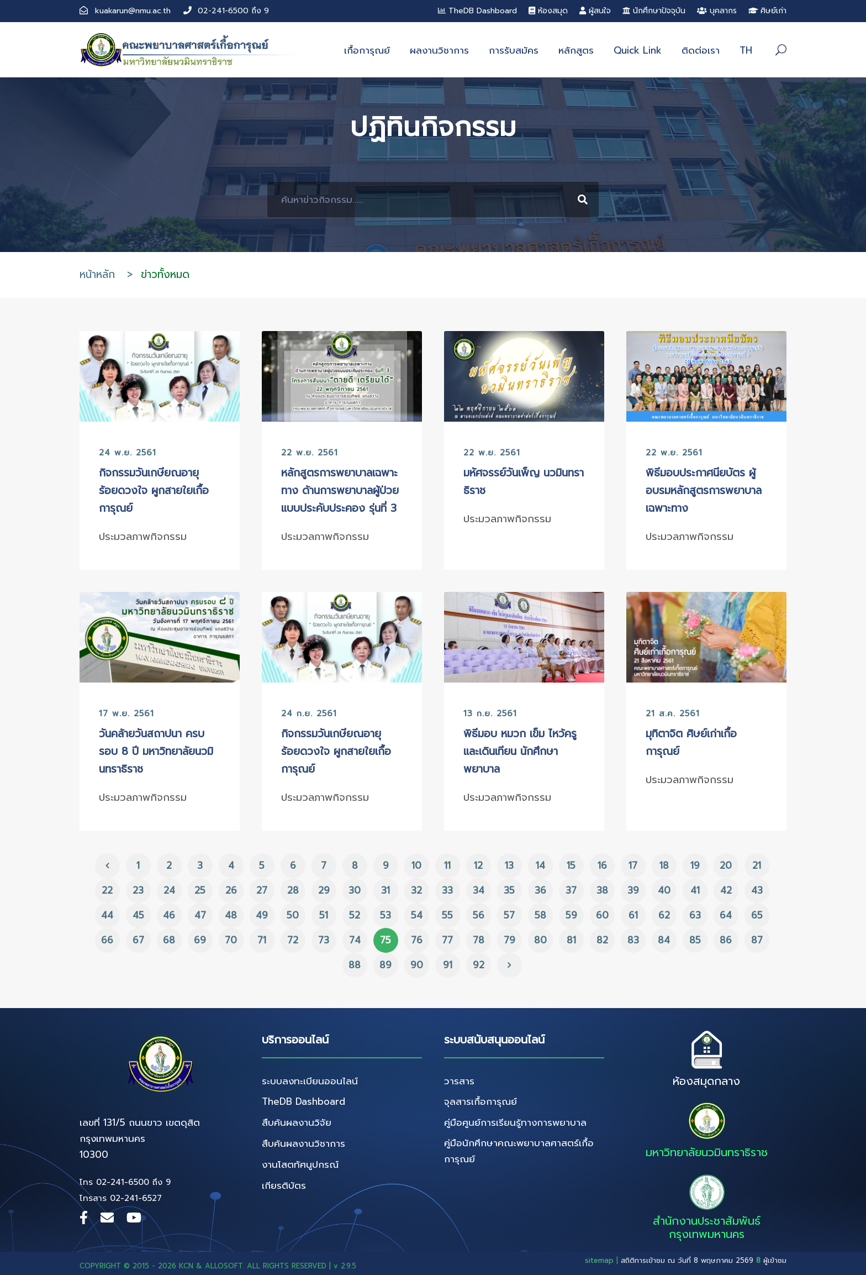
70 (231, 940)
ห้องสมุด (548, 11)
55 (447, 915)
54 (417, 915)
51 (323, 915)
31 (385, 890)
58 (540, 915)
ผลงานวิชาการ (439, 50)
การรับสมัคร (513, 50)
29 (324, 890)
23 (138, 890)
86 (726, 940)
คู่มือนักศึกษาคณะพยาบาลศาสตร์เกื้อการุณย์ (519, 1151)
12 (478, 865)
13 (509, 865)
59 (571, 915)
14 (540, 865)
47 (200, 915)
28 (293, 890)
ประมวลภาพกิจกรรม (143, 536)
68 (169, 940)
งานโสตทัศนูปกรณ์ (300, 1164)
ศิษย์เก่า (767, 11)
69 (200, 940)
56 (478, 915)
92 (478, 965)
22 (107, 890)
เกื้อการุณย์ (367, 50)
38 (602, 890)
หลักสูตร (576, 50)
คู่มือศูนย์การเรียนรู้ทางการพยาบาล (515, 1122)
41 (695, 890)
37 (571, 890)
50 (293, 915)
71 (261, 940)
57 (509, 915)
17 (633, 865)
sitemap (599, 1260)
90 (416, 965)
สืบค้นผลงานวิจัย (296, 1122)
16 (602, 865)
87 (757, 940)
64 (726, 915)
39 (633, 890)
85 (695, 940)
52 (354, 915)
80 (540, 940)
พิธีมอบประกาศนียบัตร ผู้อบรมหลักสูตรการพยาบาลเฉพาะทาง (704, 491)
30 (354, 890)
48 (231, 915)
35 (509, 890)
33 (447, 890)
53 (385, 915)
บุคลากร (717, 11)
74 (355, 940)
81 (571, 940)
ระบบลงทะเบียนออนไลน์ (310, 1081)
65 (757, 915)
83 (633, 940)
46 (169, 915)
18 (664, 865)
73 (323, 940)
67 (138, 940)
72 (292, 940)
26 (231, 890)
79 (509, 940)
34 (478, 890)
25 (199, 890)
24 (169, 890)
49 (262, 915)
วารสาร (459, 1081)
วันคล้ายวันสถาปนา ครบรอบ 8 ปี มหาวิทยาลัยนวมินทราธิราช (156, 752)
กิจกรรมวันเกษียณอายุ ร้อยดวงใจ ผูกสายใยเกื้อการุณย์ (154, 491)
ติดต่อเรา (701, 50)
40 (664, 890)
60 (602, 915)
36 (540, 890)
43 (757, 890)
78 (478, 940)
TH (746, 50)
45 (138, 915)
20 (726, 865)
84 (664, 940)
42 (726, 890)
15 (571, 865)
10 (416, 865)
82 (602, 940)
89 (385, 965)
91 (447, 965)
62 (664, 915)
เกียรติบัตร (284, 1185)
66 (107, 940)
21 (756, 865)
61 (633, 915)
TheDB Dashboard (477, 11)
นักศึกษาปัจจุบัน (653, 11)
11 (447, 865)
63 (695, 915)
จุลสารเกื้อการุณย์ (480, 1101)
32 (416, 890)
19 (695, 865)
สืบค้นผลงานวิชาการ (303, 1143)
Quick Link (638, 50)
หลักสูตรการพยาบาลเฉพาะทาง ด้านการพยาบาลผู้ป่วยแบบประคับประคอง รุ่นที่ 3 (340, 491)
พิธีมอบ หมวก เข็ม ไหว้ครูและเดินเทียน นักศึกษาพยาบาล (520, 752)
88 (354, 965)
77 (447, 940)
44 (107, 915)
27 (261, 890)
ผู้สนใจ (595, 11)
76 (417, 940)
